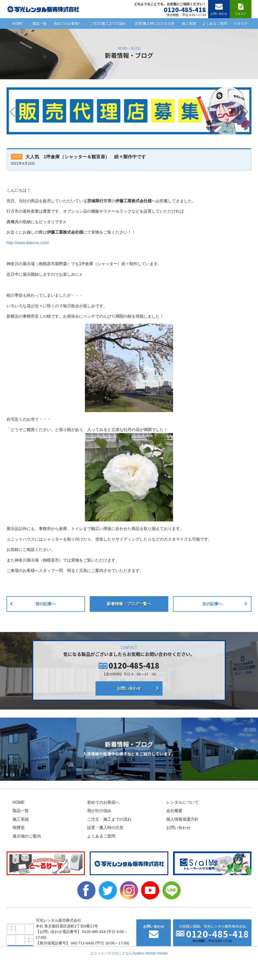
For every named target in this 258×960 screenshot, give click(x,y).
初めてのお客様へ (68, 23)
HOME (17, 23)
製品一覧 (40, 23)
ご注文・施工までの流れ (109, 819)
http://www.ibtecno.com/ (28, 243)
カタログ (241, 23)
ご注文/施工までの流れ (108, 23)
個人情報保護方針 (182, 819)
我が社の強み (99, 811)
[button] (12, 111)
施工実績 (189, 23)
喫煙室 (19, 827)
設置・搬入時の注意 (105, 827)
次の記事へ (212, 604)
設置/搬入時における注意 (155, 23)
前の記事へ (46, 604)
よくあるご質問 (214, 23)
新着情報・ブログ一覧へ (129, 604)
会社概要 (174, 811)
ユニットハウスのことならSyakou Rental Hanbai (129, 953)
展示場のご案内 (27, 836)
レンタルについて (182, 802)
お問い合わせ (129, 688)
